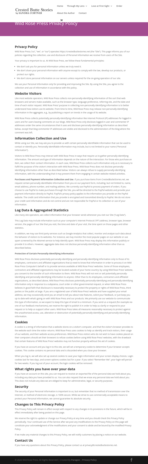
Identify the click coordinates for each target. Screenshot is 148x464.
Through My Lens (75, 6)
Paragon (75, 459)
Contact (83, 13)
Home (60, 6)
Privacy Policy (89, 459)
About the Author (66, 13)
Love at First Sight (100, 6)
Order (119, 6)
